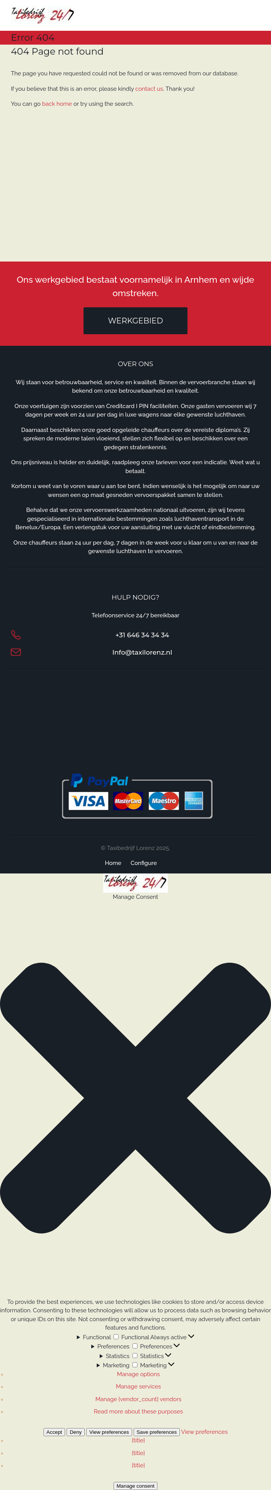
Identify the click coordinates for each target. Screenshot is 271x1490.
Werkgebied (135, 320)
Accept (54, 1432)
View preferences (109, 1432)
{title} (138, 1440)
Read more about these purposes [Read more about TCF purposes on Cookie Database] (138, 1411)
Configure (143, 863)
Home (113, 863)
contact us (149, 88)
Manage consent (136, 1486)
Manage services (138, 1386)
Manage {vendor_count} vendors (138, 1399)
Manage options (138, 1374)
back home (57, 103)
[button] (135, 1099)
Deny (76, 1432)
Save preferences (157, 1432)
